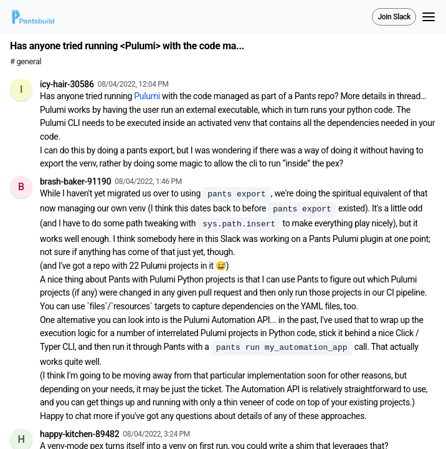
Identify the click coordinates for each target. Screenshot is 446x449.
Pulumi (147, 96)
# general (25, 61)
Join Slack (393, 16)
